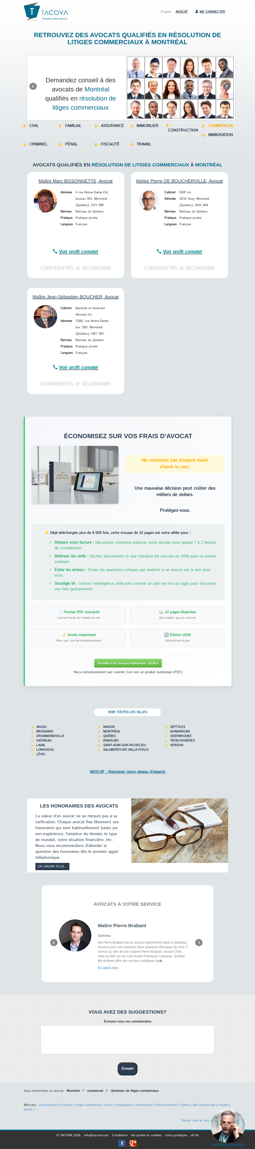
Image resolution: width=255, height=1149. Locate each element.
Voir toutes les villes (127, 712)
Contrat (66, 1105)
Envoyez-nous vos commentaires (127, 1021)
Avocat (182, 12)
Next (226, 86)
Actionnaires (144, 1105)
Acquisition (124, 1105)
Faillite (184, 1105)
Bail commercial (204, 1105)
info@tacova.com (96, 1135)
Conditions (119, 1135)
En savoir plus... (52, 866)
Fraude (223, 1105)
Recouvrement (166, 1105)
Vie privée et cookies (146, 1135)
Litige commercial (88, 1105)
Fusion (108, 1105)
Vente (28, 1109)
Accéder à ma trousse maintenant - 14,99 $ (128, 663)
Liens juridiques (176, 1135)
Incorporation (48, 1105)
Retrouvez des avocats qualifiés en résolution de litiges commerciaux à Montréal (127, 38)
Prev (33, 86)
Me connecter (210, 12)
